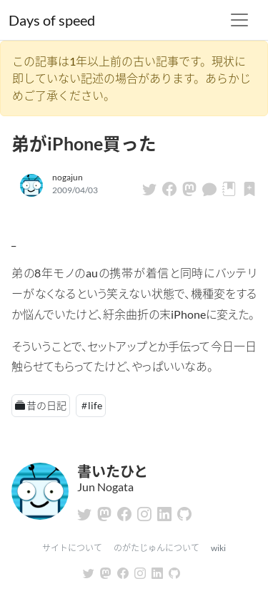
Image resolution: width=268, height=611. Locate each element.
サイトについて (72, 548)
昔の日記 (46, 405)
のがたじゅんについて (156, 548)
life (95, 405)
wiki (218, 548)
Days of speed (52, 20)
